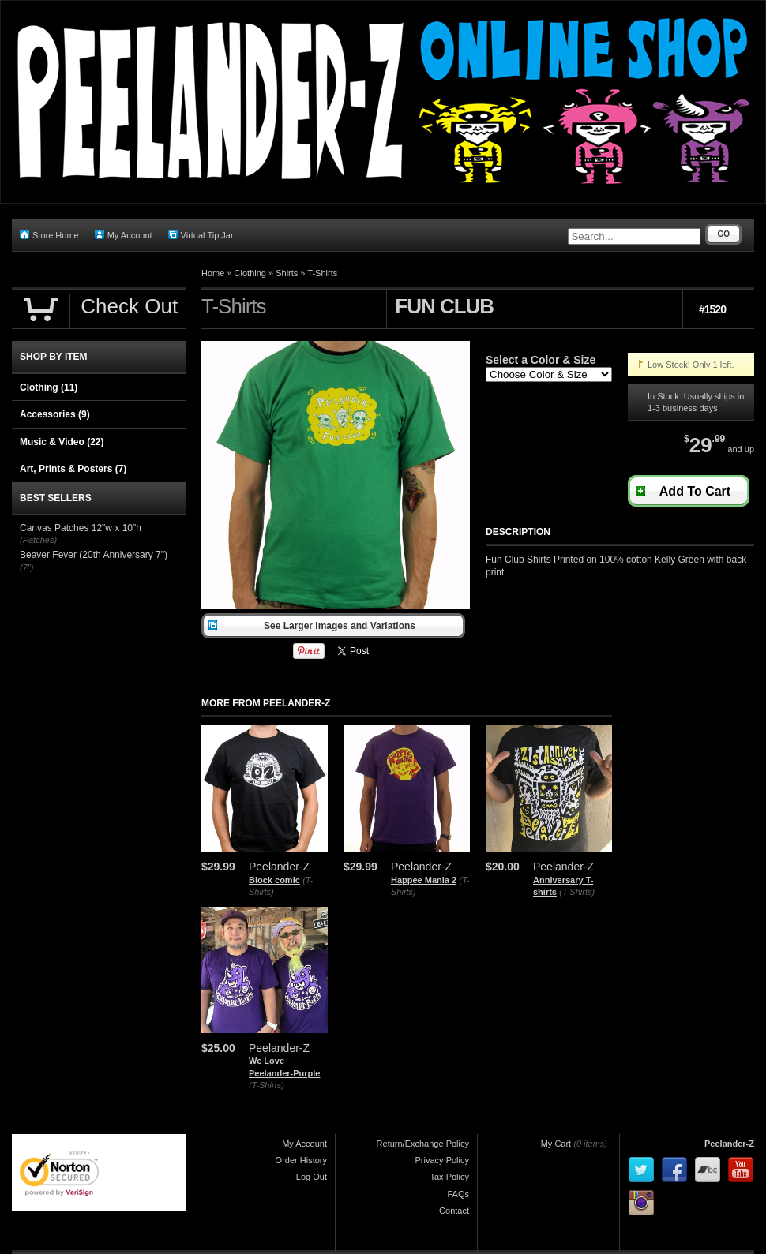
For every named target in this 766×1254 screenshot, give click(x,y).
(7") (26, 567)
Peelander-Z (729, 1143)
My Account (123, 235)
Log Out (311, 1176)
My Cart (556, 1143)
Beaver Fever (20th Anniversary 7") (93, 554)
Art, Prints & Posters (73, 468)
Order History (301, 1160)
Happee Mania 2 (423, 880)
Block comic (274, 880)
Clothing (250, 273)
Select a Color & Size (540, 360)
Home (212, 273)
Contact (454, 1210)
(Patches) (38, 540)
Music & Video (61, 441)
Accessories (55, 414)
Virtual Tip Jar (201, 235)
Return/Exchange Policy (423, 1143)
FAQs (458, 1194)
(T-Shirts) (577, 892)
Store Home (49, 235)
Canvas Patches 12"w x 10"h (80, 527)
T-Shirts (322, 273)
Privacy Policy (442, 1160)
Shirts (287, 273)
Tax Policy (449, 1176)
